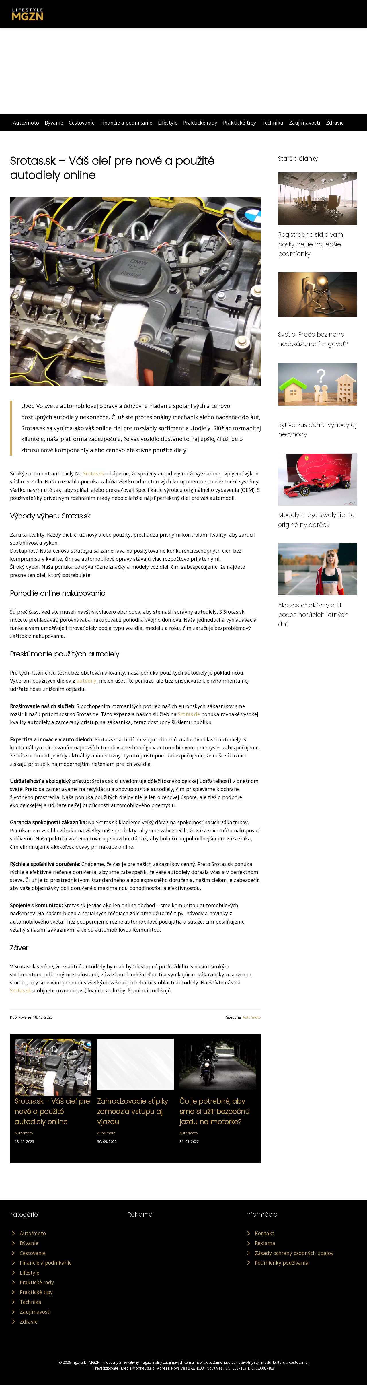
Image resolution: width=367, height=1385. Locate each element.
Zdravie (335, 122)
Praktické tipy (239, 122)
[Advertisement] (183, 71)
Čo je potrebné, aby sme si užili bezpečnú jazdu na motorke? (214, 1111)
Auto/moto (26, 122)
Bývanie (54, 122)
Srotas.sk (93, 473)
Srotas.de (189, 714)
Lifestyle (167, 122)
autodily (86, 680)
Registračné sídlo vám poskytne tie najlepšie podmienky (310, 244)
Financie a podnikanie (126, 122)
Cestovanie (82, 122)
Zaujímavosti (304, 122)
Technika (272, 122)
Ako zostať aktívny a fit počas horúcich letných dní (313, 615)
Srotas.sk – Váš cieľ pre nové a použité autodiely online (52, 1111)
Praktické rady (200, 122)
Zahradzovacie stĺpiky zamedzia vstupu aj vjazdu (132, 1111)
